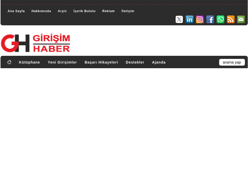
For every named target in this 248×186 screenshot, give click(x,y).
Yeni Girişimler (62, 62)
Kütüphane (29, 62)
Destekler (135, 62)
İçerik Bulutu (85, 11)
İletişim (128, 11)
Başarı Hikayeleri (101, 62)
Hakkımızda (41, 11)
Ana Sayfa (16, 11)
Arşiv (62, 11)
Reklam (108, 11)
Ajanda (159, 62)
